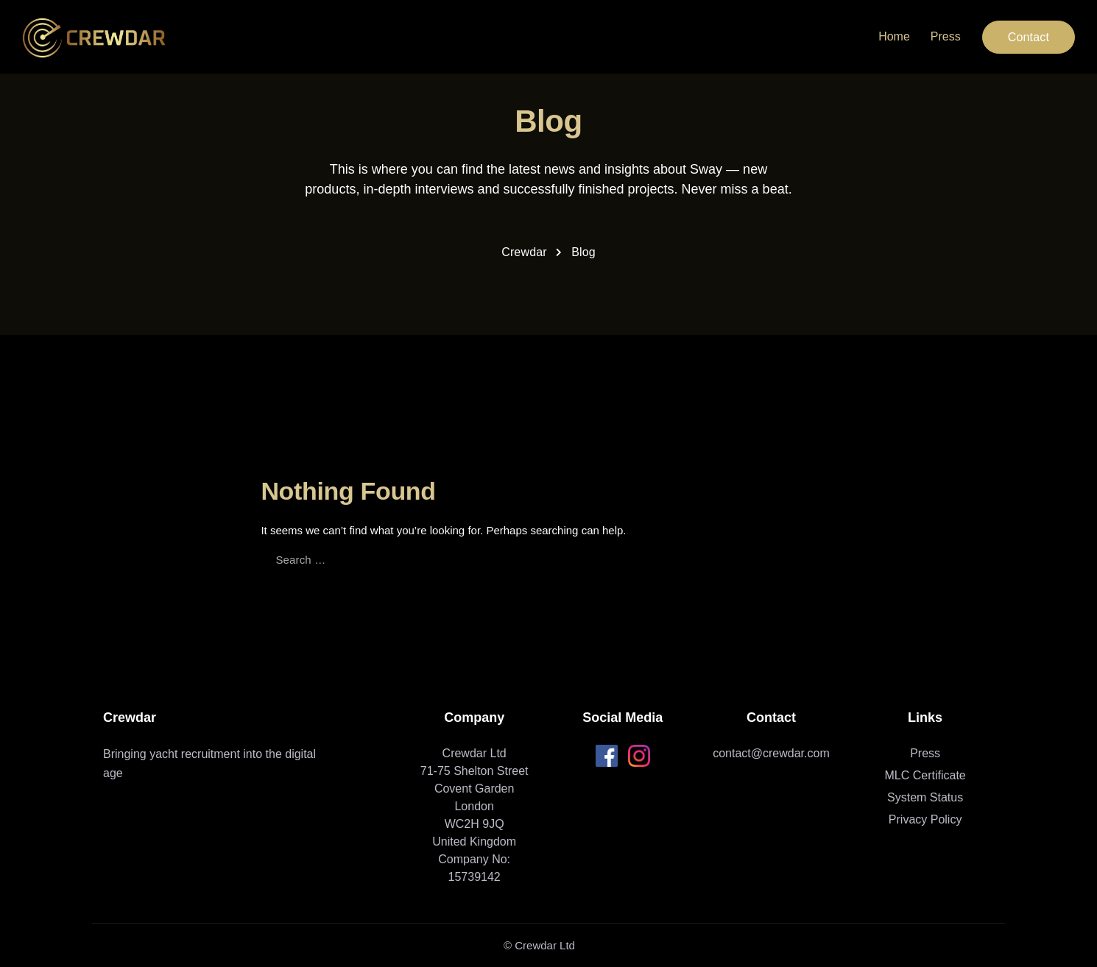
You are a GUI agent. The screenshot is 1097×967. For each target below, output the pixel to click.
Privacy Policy (925, 819)
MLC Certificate (925, 775)
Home (894, 36)
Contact (1028, 37)
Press (946, 36)
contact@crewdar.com (771, 753)
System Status (925, 797)
